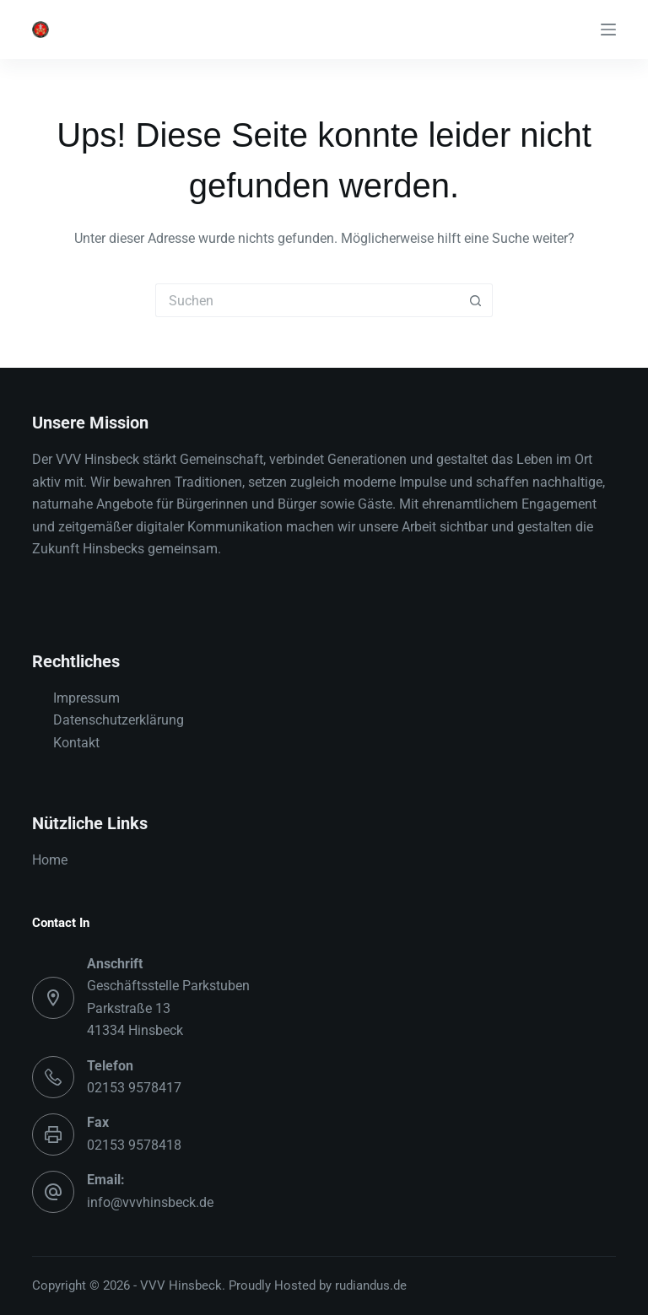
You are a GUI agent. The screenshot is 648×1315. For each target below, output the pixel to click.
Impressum (86, 698)
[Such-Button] (476, 300)
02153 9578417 (134, 1088)
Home (50, 860)
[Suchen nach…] (307, 300)
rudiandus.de (371, 1285)
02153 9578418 (134, 1145)
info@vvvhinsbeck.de (150, 1202)
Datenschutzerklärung (118, 720)
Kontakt (76, 743)
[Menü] (608, 29)
